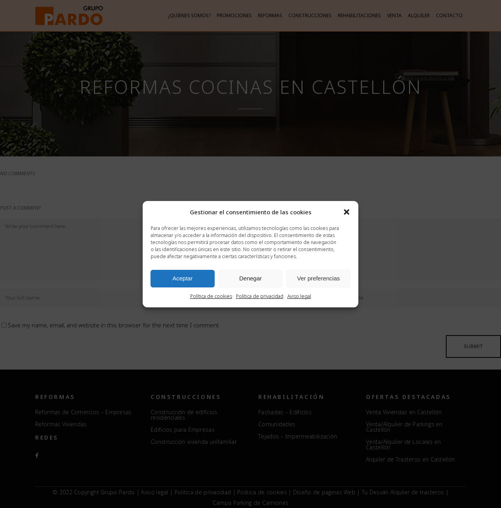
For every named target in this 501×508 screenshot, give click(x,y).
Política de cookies (211, 296)
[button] (347, 212)
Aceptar (182, 278)
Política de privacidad (259, 296)
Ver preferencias (318, 278)
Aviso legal (299, 296)
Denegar (250, 278)
